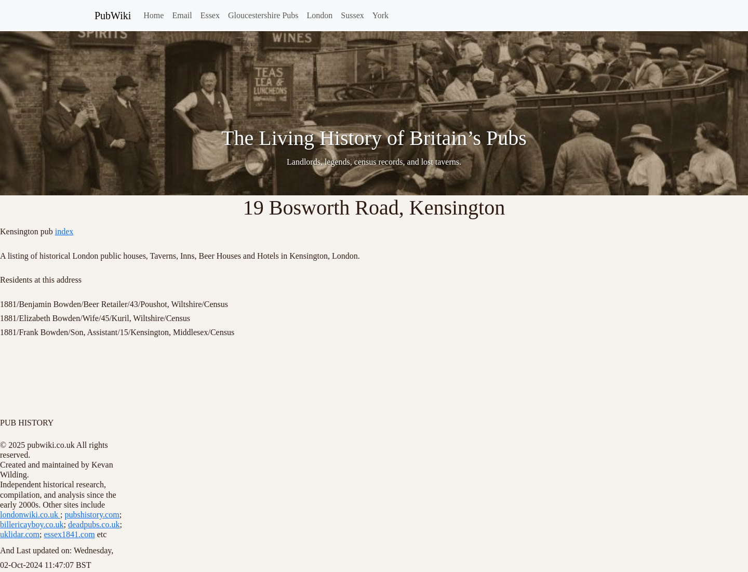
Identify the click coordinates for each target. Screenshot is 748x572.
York (380, 15)
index (64, 231)
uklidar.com (19, 534)
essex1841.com (69, 534)
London (320, 15)
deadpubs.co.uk (94, 524)
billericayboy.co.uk (31, 524)
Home (153, 15)
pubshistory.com (91, 514)
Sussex (352, 15)
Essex (210, 15)
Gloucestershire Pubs (263, 15)
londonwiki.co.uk (30, 514)
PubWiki (113, 15)
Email (182, 15)
